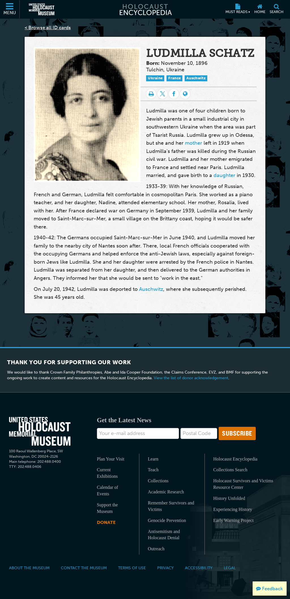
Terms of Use (132, 567)
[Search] (276, 9)
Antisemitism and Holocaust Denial (164, 534)
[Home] (259, 9)
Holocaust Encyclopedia (235, 459)
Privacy (165, 567)
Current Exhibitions (107, 473)
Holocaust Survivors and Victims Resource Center (243, 484)
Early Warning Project (233, 520)
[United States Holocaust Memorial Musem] (40, 431)
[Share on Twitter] (162, 94)
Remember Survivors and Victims (171, 506)
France (174, 78)
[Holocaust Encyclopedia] (145, 9)
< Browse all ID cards (48, 27)
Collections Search (230, 469)
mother (193, 143)
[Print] (151, 94)
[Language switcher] (185, 94)
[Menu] (10, 9)
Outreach (156, 548)
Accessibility (198, 567)
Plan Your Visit (110, 459)
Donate (106, 522)
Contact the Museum (84, 567)
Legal (230, 567)
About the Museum (29, 567)
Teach (153, 469)
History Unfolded (229, 498)
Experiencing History (232, 509)
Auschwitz (196, 78)
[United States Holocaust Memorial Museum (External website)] (41, 9)
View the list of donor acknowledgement (191, 378)
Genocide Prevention (167, 520)
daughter (224, 175)
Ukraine (155, 78)
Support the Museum (107, 508)
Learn (153, 459)
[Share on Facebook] (174, 94)
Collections (158, 480)
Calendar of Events (107, 490)
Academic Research (166, 491)
